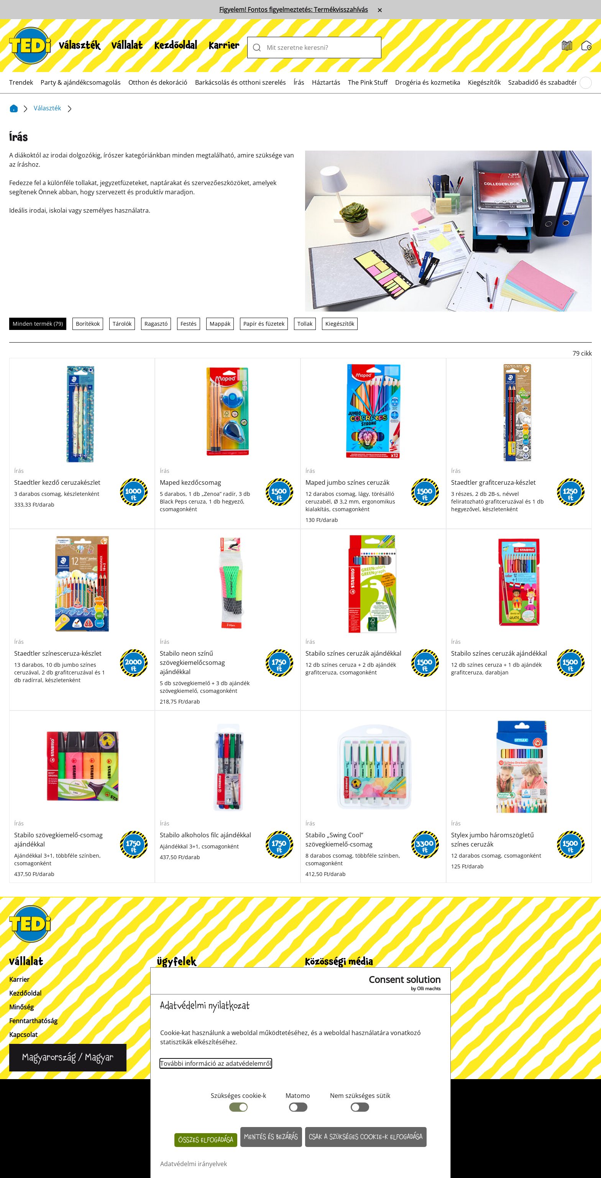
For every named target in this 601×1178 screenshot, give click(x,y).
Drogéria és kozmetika (427, 82)
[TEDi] (30, 45)
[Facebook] (345, 987)
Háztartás (326, 82)
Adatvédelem (346, 1090)
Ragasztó (156, 323)
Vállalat (127, 45)
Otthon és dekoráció (157, 82)
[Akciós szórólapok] (567, 46)
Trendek (21, 82)
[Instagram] (316, 987)
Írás (299, 82)
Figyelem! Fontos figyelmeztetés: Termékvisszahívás (293, 9)
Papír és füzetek (263, 323)
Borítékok (88, 323)
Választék (79, 45)
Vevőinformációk (181, 979)
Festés (189, 323)
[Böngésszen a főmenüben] (586, 83)
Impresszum (292, 1090)
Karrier (224, 45)
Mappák (220, 323)
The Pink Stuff (368, 82)
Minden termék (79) (38, 323)
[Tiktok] (375, 987)
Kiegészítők (484, 82)
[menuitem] (79, 46)
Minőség (21, 1007)
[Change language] (67, 1057)
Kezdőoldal (175, 45)
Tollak (304, 323)
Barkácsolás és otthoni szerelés (240, 82)
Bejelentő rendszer (408, 1090)
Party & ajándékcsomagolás (81, 82)
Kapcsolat (23, 1034)
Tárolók (122, 323)
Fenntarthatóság (33, 1021)
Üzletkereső (174, 993)
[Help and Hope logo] (300, 1142)
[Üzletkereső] (586, 46)
